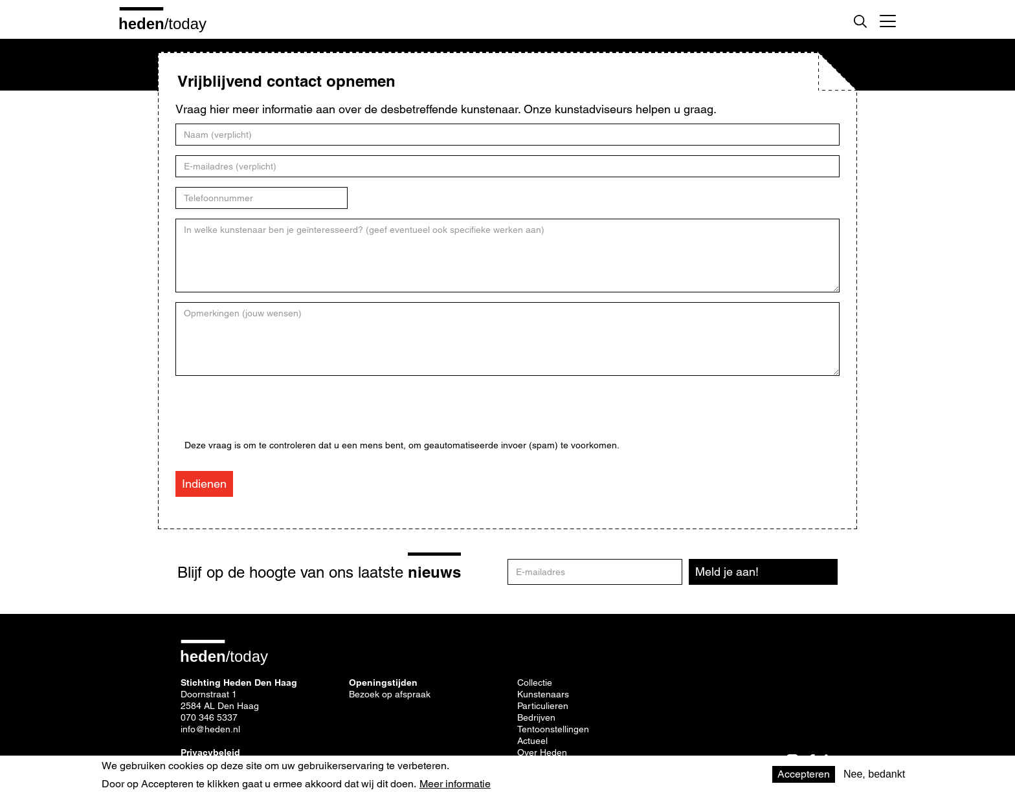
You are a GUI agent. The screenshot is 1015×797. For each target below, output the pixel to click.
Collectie (534, 682)
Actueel (532, 741)
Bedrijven (536, 717)
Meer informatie (455, 784)
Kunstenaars (543, 694)
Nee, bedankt (874, 774)
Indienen (204, 483)
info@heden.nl (210, 729)
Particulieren (542, 706)
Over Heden (542, 752)
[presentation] (282, 414)
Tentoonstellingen (553, 729)
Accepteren (803, 774)
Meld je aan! (727, 571)
